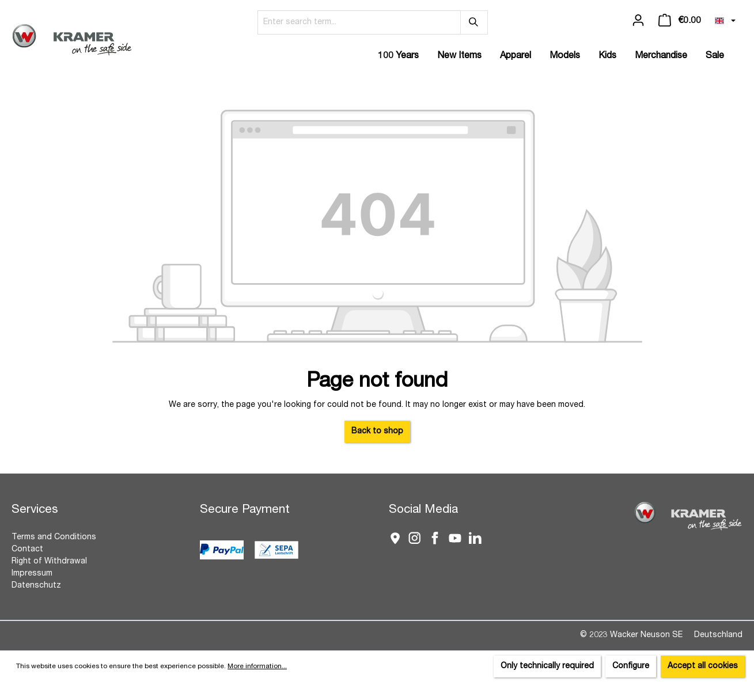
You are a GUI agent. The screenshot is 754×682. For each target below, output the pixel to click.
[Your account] (638, 20)
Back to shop (377, 432)
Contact (27, 550)
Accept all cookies (703, 666)
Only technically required (547, 666)
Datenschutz (36, 586)
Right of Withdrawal (49, 562)
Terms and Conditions (54, 538)
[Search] (474, 22)
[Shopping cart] (679, 20)
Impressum (32, 574)
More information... (257, 666)
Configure (630, 666)
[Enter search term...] (359, 22)
